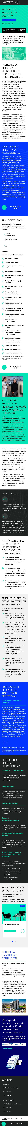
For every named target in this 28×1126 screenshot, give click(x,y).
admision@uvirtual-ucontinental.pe (12, 1104)
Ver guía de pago (7, 1048)
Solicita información (16, 1123)
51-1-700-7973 (7, 1111)
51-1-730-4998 (7, 1091)
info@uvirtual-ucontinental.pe (11, 1087)
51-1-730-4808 (7, 1095)
